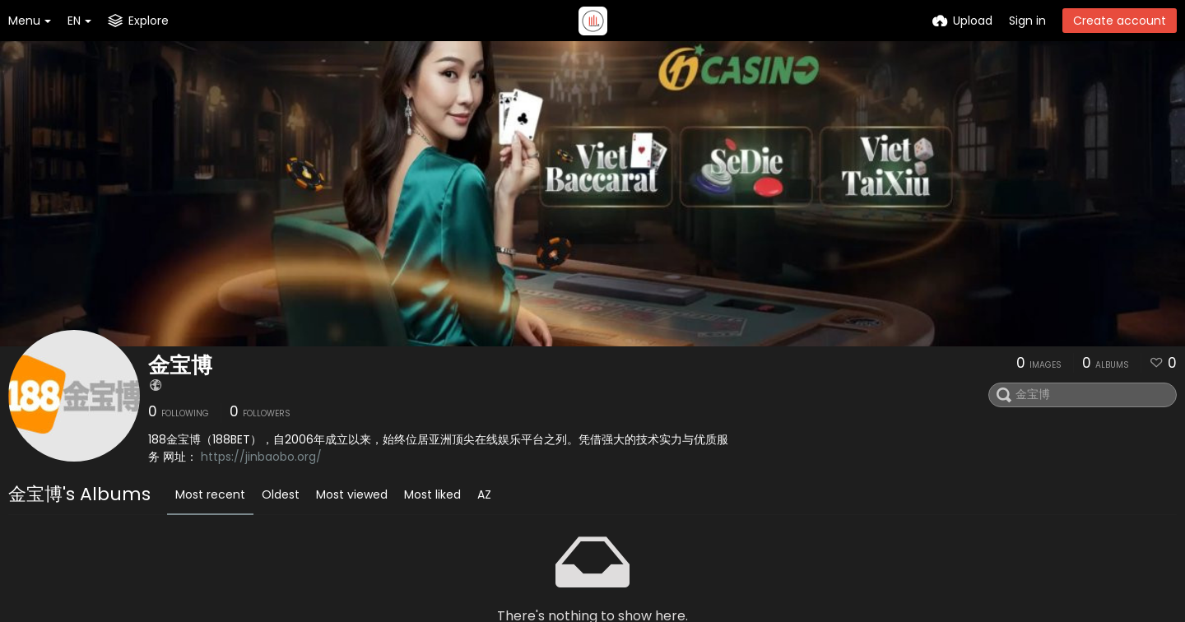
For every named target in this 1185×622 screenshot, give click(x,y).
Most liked (432, 494)
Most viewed (352, 494)
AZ (484, 494)
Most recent (210, 494)
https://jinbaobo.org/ (261, 456)
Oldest (281, 494)
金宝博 (180, 365)
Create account (1119, 20)
